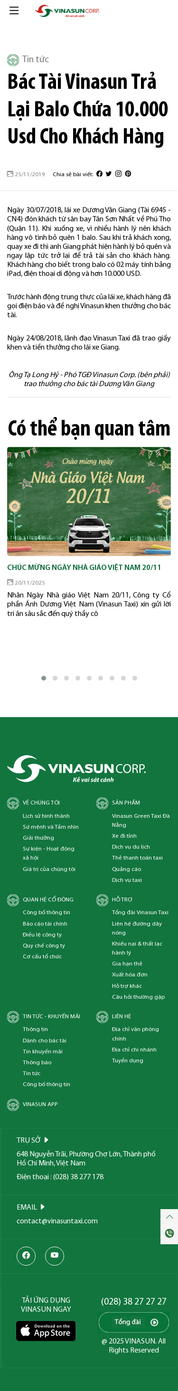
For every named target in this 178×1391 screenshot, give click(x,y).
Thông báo (37, 1063)
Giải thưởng (38, 838)
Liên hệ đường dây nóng (137, 928)
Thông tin (35, 1029)
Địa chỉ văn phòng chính (135, 1033)
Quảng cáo (126, 869)
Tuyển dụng (127, 1061)
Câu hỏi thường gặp (138, 997)
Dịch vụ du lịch (131, 847)
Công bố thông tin (46, 912)
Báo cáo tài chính (45, 924)
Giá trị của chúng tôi (49, 869)
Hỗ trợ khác (127, 986)
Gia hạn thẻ (127, 964)
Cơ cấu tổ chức (42, 957)
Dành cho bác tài (44, 1041)
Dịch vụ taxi (127, 880)
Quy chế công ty (44, 946)
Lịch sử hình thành (46, 816)
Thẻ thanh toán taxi (137, 858)
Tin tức (28, 60)
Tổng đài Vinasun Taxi (140, 912)
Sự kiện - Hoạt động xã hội (49, 853)
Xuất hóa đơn (130, 975)
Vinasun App (40, 1104)
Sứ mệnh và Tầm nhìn (51, 827)
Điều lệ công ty (42, 935)
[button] (43, 678)
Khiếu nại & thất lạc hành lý (137, 948)
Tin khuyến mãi (43, 1052)
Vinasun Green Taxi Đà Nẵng (141, 820)
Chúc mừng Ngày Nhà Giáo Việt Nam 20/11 (84, 568)
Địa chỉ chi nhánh (134, 1050)
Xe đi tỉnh (124, 836)
